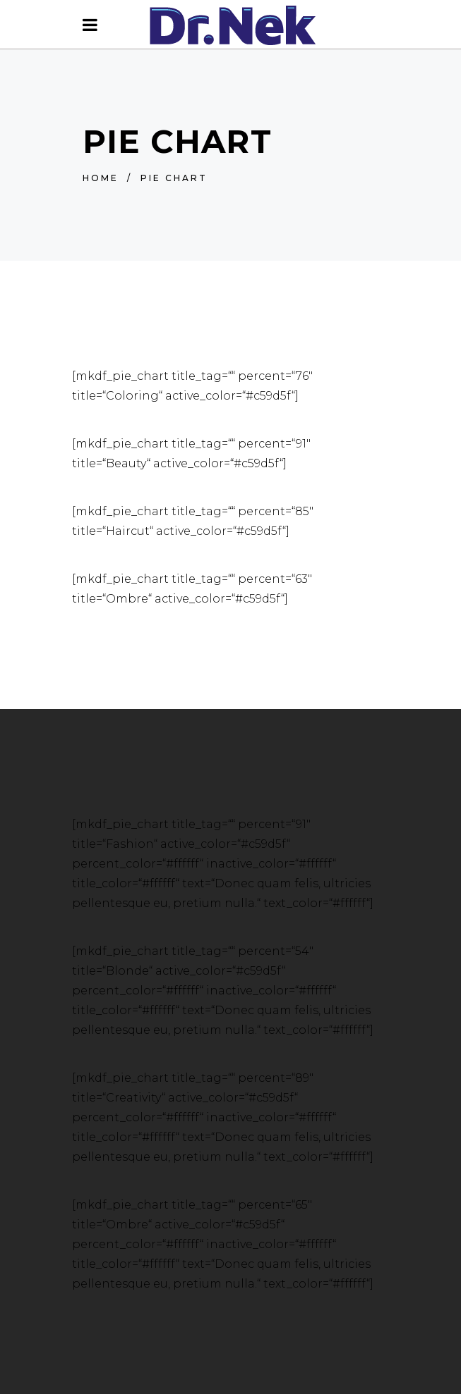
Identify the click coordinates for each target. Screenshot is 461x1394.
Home (101, 178)
